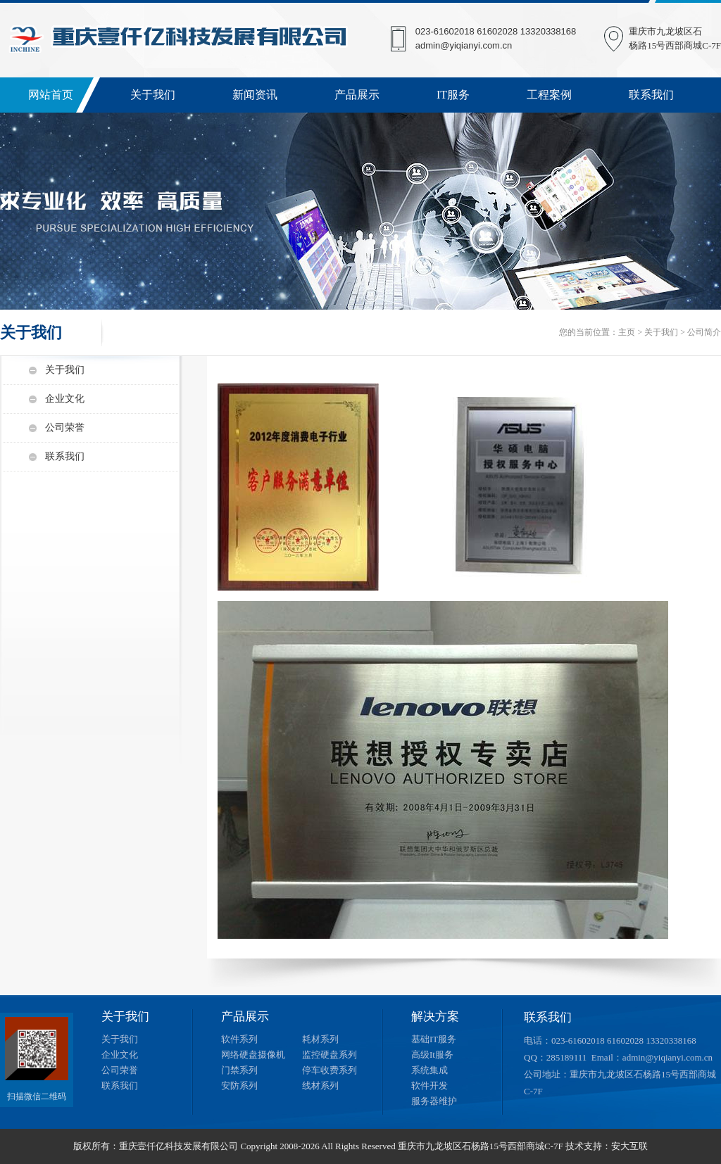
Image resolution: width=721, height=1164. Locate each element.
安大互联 (629, 1146)
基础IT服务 (433, 1039)
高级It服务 (432, 1054)
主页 (626, 332)
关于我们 (152, 95)
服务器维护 (434, 1101)
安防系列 (239, 1085)
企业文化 (64, 398)
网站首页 (50, 95)
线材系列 (320, 1085)
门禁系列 (239, 1070)
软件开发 (429, 1085)
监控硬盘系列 (329, 1054)
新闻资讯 (254, 95)
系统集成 (429, 1070)
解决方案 (435, 1016)
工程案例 (549, 95)
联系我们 (651, 95)
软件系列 (239, 1039)
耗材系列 (320, 1039)
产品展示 (357, 95)
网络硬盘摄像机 (253, 1054)
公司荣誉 (64, 427)
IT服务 (453, 95)
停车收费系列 (329, 1070)
